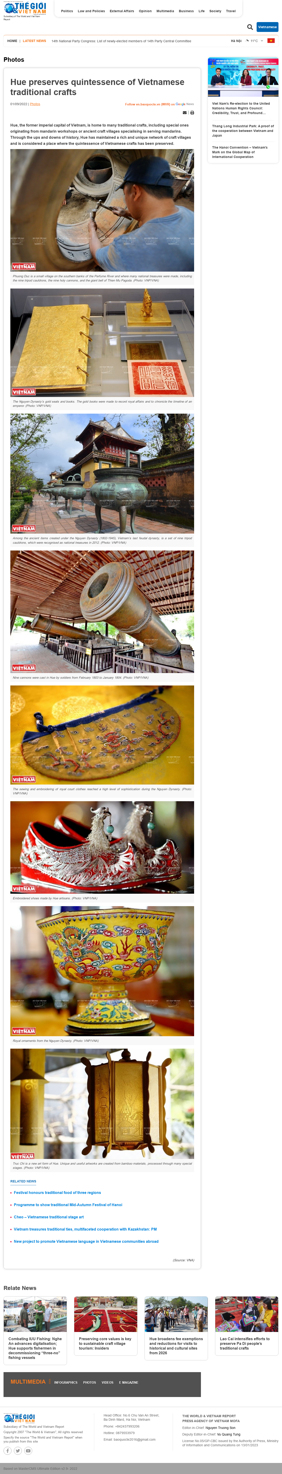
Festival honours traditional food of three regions (57, 1192)
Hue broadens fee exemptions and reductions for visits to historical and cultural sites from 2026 (176, 1346)
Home (12, 41)
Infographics (66, 1382)
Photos (14, 59)
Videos (108, 1382)
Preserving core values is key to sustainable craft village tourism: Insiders (105, 1344)
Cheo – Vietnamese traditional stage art (49, 1217)
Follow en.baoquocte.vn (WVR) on (150, 104)
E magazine (128, 1382)
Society (215, 11)
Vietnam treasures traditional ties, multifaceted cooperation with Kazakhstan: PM (85, 1229)
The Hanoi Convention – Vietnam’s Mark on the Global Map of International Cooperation (240, 152)
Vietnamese (267, 27)
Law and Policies (91, 11)
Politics (67, 11)
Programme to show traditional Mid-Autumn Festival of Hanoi (68, 1205)
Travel (231, 11)
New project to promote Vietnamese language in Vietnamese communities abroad (86, 1241)
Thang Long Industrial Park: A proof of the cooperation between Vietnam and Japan (243, 130)
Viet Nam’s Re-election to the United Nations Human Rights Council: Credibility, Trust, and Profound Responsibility (241, 108)
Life (202, 11)
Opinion (145, 11)
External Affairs (122, 11)
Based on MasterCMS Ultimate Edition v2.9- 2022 (40, 1468)
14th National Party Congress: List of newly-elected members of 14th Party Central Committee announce (121, 46)
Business (186, 11)
